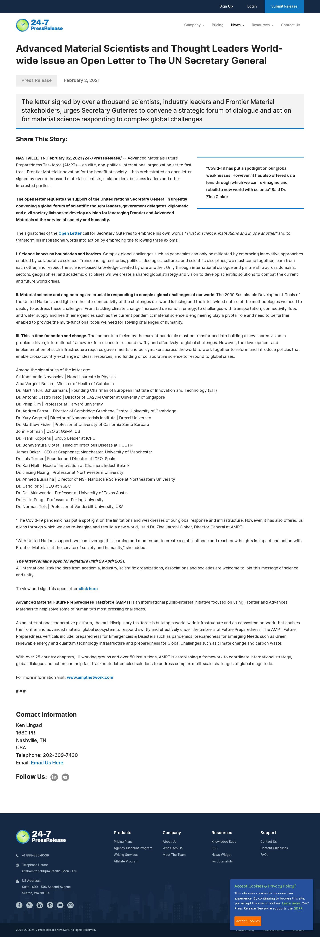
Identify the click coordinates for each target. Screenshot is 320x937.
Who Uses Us (173, 848)
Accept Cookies (248, 921)
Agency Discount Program (133, 848)
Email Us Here (47, 762)
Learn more (291, 903)
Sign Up (226, 6)
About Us (169, 841)
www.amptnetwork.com (90, 678)
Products (122, 833)
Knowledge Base (224, 841)
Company (172, 833)
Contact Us (290, 25)
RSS (215, 848)
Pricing (218, 25)
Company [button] (193, 25)
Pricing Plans (123, 841)
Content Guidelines (274, 848)
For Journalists (222, 861)
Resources (222, 833)
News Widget (222, 854)
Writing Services (126, 854)
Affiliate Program (126, 861)
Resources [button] (261, 25)
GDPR (298, 908)
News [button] (236, 25)
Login (252, 6)
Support (268, 833)
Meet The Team (174, 854)
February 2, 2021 (82, 80)
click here (88, 589)
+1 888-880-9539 (35, 855)
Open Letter (70, 234)
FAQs (264, 854)
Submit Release (284, 6)
